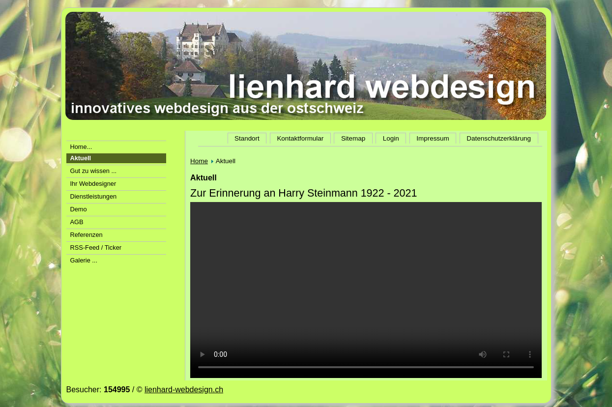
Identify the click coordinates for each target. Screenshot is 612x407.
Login (391, 138)
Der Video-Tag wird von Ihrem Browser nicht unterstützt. (366, 290)
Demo (78, 209)
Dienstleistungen (93, 196)
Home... (81, 146)
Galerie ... (83, 260)
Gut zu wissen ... (93, 170)
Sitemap (353, 138)
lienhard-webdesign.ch (184, 389)
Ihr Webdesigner (93, 183)
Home (199, 161)
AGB (77, 222)
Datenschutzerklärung (498, 138)
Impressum (432, 138)
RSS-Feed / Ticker (96, 247)
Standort (247, 138)
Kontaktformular (300, 138)
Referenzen (86, 234)
